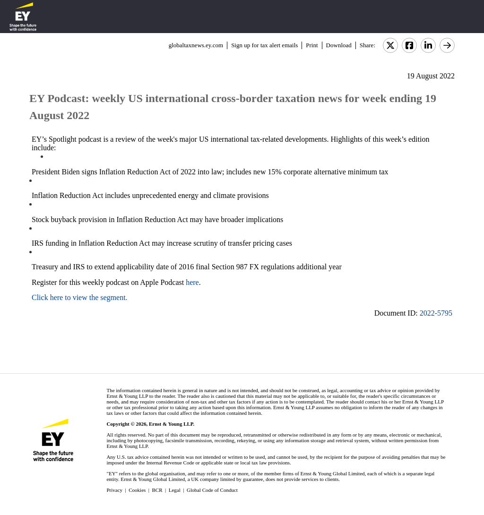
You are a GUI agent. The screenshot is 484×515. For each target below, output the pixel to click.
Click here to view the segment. (80, 297)
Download (339, 45)
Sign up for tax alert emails (264, 45)
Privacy (114, 490)
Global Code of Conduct (212, 490)
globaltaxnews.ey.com (196, 45)
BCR (157, 490)
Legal (175, 490)
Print (312, 45)
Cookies (137, 490)
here (192, 282)
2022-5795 (436, 313)
